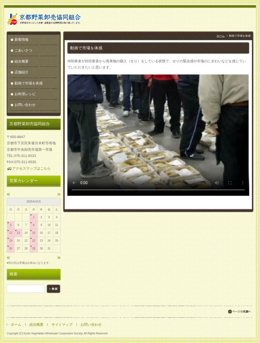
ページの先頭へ (239, 311)
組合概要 (22, 61)
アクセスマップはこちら (29, 168)
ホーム (221, 35)
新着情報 (22, 39)
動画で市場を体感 (29, 83)
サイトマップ (61, 325)
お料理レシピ (25, 94)
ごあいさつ (23, 50)
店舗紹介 (22, 72)
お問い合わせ (25, 105)
